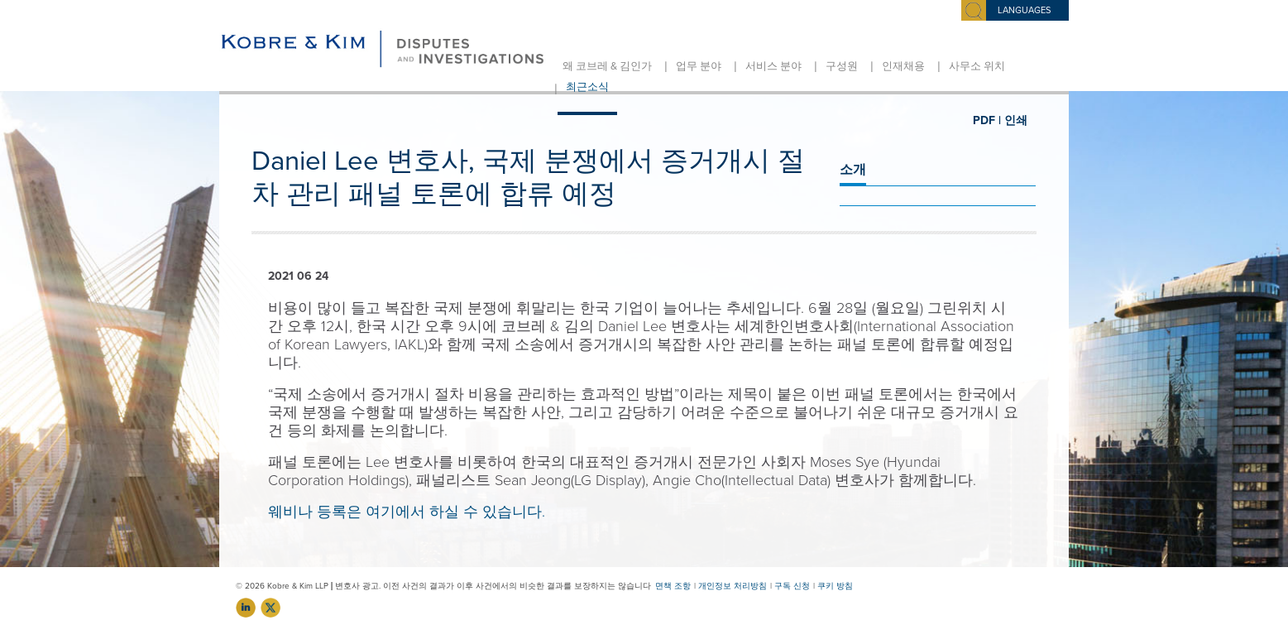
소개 (853, 169)
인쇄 (1015, 120)
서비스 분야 (773, 66)
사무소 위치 (977, 66)
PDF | (987, 120)
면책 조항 (673, 586)
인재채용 (903, 66)
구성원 (842, 66)
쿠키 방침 (835, 586)
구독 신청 (792, 586)
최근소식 (587, 87)
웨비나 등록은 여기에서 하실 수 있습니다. (406, 512)
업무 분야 (698, 66)
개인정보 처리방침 (732, 586)
